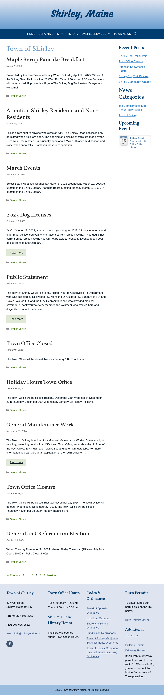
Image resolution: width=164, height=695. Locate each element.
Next (51, 575)
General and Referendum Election (47, 534)
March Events (23, 168)
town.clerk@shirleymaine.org (23, 633)
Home (31, 33)
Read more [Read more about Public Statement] (16, 318)
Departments (52, 34)
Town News (122, 33)
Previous (13, 575)
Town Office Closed (29, 344)
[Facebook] (9, 644)
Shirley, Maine (82, 14)
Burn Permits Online (137, 619)
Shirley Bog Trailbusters (133, 56)
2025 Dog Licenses (28, 215)
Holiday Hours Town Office (39, 382)
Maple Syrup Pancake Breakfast (45, 60)
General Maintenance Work (40, 425)
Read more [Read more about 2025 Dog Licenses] (16, 252)
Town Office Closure (30, 487)
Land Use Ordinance (98, 618)
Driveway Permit (135, 650)
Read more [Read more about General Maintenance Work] (16, 462)
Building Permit (134, 645)
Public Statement (27, 277)
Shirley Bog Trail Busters (133, 76)
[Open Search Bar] (135, 34)
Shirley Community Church (135, 81)
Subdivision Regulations (100, 633)
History (72, 33)
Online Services (97, 34)
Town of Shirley (18, 96)
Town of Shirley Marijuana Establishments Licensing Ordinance (102, 652)
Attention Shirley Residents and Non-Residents (52, 114)
